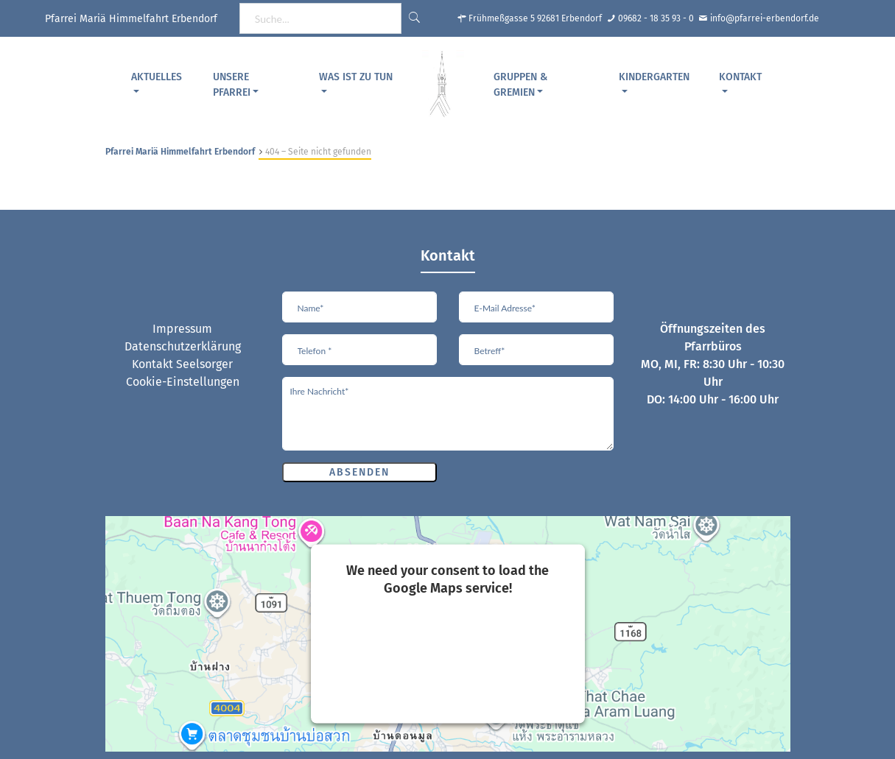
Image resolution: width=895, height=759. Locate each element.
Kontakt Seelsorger (182, 364)
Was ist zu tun (356, 77)
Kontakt (740, 77)
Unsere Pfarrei (231, 85)
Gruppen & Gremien (520, 85)
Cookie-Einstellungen (182, 382)
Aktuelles (156, 77)
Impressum (182, 329)
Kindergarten (654, 77)
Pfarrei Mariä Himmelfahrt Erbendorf (180, 151)
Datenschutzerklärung (182, 346)
